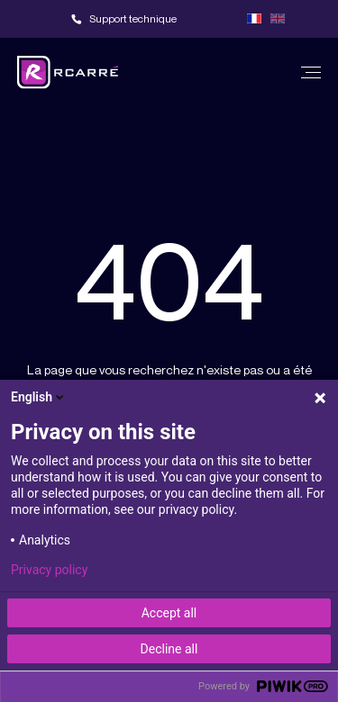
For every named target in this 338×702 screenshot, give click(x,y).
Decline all (169, 649)
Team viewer (216, 19)
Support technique (133, 18)
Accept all (169, 613)
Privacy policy (49, 569)
